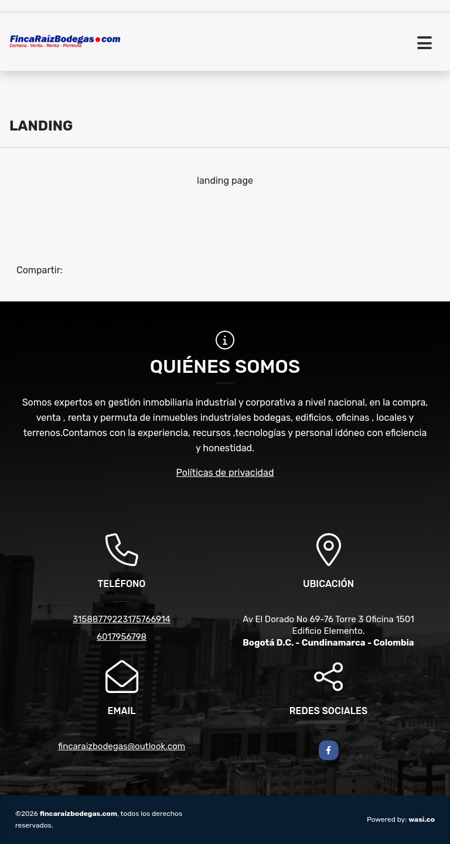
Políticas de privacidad (225, 472)
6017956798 (121, 637)
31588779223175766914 (122, 619)
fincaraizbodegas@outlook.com (121, 746)
